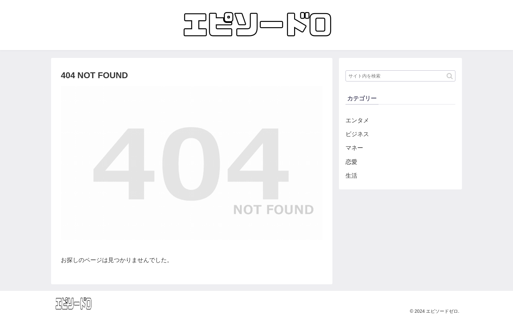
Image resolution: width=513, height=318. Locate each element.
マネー (354, 148)
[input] (400, 75)
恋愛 (351, 162)
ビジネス (357, 134)
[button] (449, 76)
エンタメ (357, 120)
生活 (351, 175)
